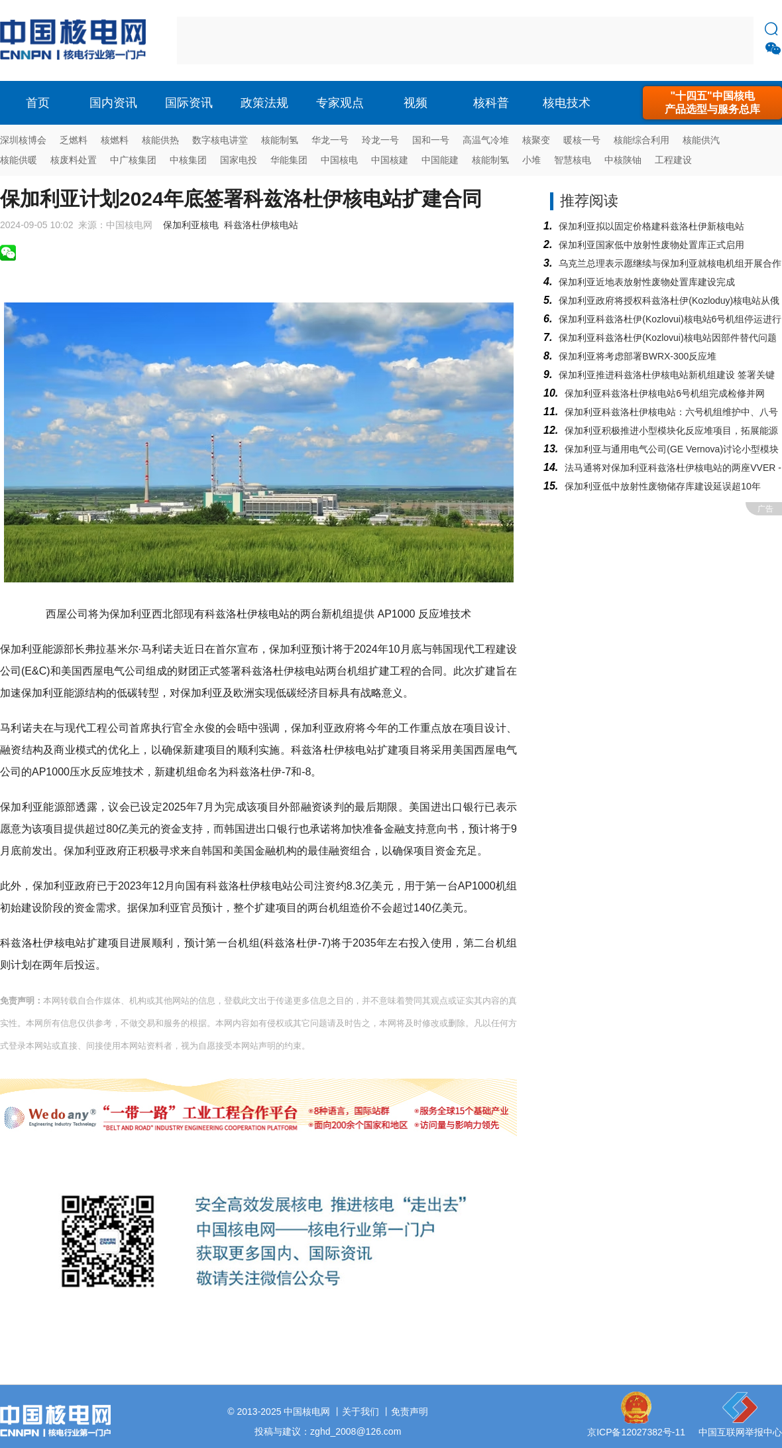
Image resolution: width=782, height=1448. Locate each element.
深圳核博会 (23, 140)
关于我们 (360, 1411)
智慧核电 (572, 160)
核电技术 (566, 102)
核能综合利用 (641, 140)
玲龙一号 (380, 140)
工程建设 (673, 160)
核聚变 (536, 140)
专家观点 (340, 102)
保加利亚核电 (191, 225)
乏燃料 (73, 140)
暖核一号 (581, 140)
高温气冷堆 (486, 140)
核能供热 (160, 140)
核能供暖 (18, 160)
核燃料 (115, 140)
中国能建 (440, 160)
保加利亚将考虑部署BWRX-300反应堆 (637, 356)
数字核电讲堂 (220, 140)
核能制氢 (279, 140)
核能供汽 (701, 140)
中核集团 (188, 160)
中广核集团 (133, 160)
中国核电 (339, 160)
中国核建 (389, 160)
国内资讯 (113, 102)
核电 (76, 40)
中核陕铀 (623, 160)
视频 (415, 102)
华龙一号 (330, 140)
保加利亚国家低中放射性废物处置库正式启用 (651, 244)
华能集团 (288, 160)
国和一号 (430, 140)
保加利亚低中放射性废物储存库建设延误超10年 (663, 486)
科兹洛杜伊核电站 (261, 225)
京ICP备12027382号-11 (636, 1432)
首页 (38, 102)
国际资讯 (189, 102)
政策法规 (264, 102)
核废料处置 (73, 160)
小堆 (531, 160)
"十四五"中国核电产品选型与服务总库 (712, 102)
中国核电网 (307, 1411)
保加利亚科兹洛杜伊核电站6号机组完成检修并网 (665, 393)
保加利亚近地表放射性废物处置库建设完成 (647, 282)
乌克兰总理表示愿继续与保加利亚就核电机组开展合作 (670, 263)
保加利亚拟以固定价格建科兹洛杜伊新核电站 (651, 226)
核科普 (491, 102)
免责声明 (409, 1411)
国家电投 (238, 160)
